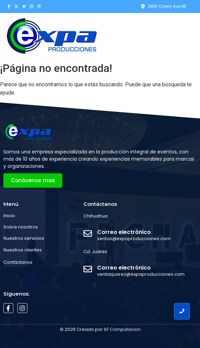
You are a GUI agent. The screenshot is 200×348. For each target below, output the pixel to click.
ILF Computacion (122, 329)
